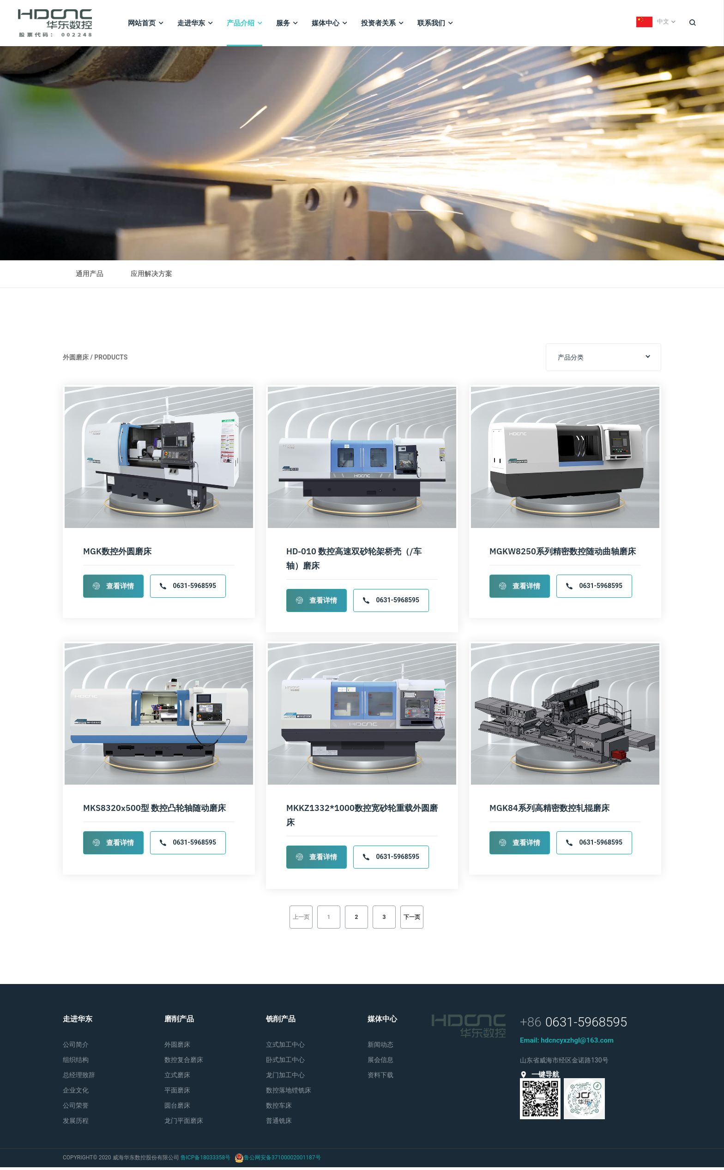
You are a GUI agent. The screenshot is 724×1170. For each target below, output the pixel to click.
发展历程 (76, 1123)
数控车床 (279, 1108)
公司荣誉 (76, 1108)
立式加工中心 (285, 1047)
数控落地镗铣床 (288, 1093)
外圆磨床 (177, 1047)
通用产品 (90, 277)
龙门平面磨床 (183, 1123)
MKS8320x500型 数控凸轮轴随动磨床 (154, 810)
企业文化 (76, 1093)
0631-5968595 (188, 589)
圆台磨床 (177, 1108)
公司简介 (76, 1047)
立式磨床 (177, 1077)
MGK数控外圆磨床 (117, 554)
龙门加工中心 (285, 1077)
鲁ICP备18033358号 (206, 1160)
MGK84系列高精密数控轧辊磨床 (549, 810)
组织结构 (76, 1062)
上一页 (301, 920)
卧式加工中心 (285, 1062)
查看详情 (113, 589)
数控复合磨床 (183, 1062)
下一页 (412, 920)
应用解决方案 (154, 277)
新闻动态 (380, 1047)
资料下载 (380, 1077)
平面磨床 (177, 1093)
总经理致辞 (79, 1077)
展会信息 (380, 1062)
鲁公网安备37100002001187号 (282, 1160)
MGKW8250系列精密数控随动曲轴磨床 (562, 554)
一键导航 (539, 1077)
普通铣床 (279, 1123)
